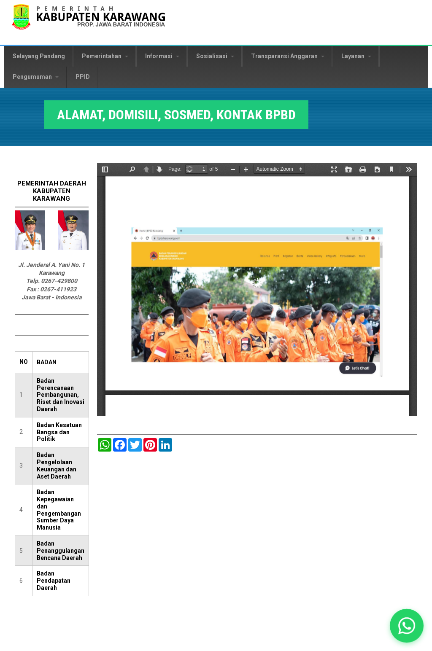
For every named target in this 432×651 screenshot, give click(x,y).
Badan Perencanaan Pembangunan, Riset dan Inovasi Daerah (60, 394)
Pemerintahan (105, 56)
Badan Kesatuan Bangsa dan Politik (59, 432)
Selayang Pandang (39, 56)
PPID (83, 76)
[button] (406, 625)
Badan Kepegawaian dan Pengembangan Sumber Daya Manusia (59, 510)
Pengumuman (36, 76)
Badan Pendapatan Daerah (53, 580)
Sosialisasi (215, 56)
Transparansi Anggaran (287, 56)
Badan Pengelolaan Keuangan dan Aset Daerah (56, 465)
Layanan (356, 56)
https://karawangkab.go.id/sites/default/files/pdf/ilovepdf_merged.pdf (257, 289)
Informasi (162, 56)
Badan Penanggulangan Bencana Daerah (60, 550)
